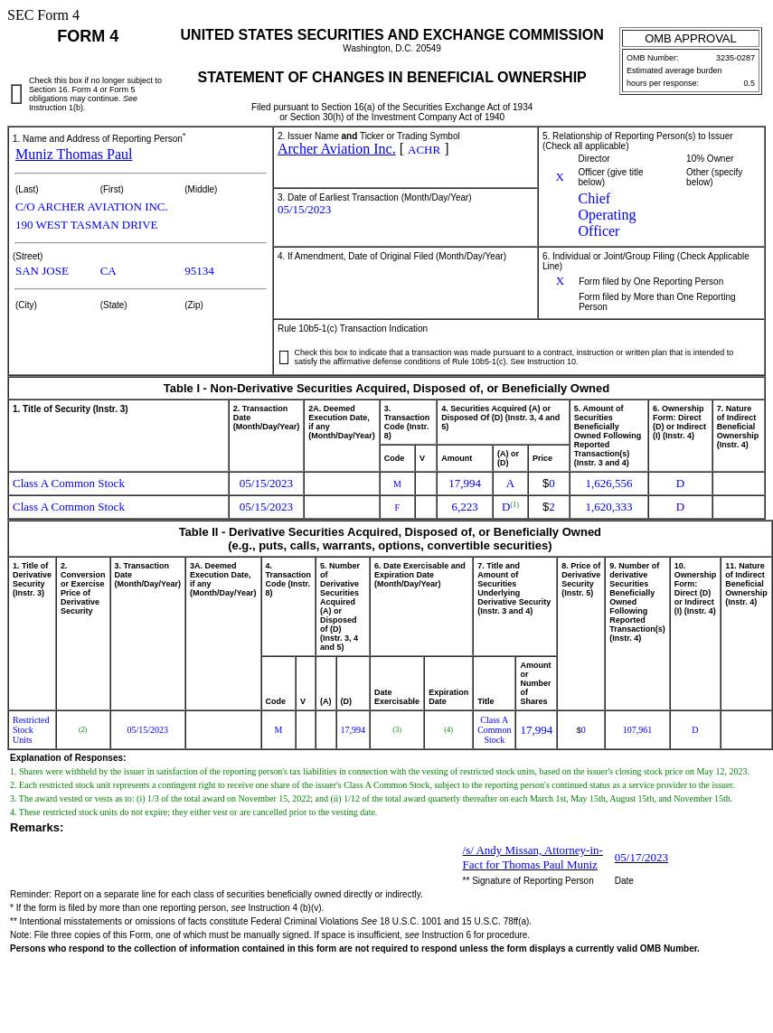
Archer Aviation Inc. (337, 148)
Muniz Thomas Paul (73, 154)
